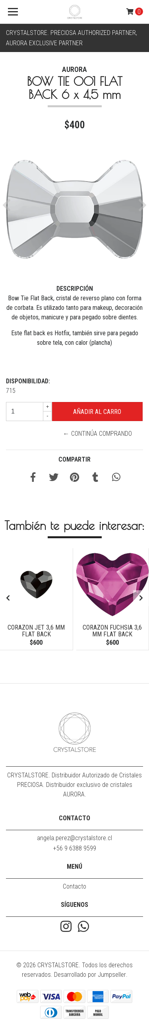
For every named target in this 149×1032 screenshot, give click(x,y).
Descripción (74, 288)
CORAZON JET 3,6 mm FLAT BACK (36, 631)
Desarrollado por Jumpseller (90, 974)
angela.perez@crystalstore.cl (74, 838)
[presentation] (8, 598)
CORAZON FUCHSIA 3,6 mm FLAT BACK (112, 631)
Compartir (74, 459)
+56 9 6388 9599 (74, 848)
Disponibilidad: (28, 381)
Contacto (74, 886)
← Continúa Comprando (97, 433)
